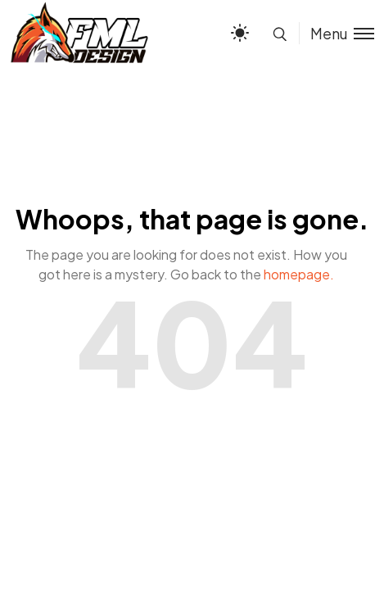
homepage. (299, 274)
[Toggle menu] (336, 33)
